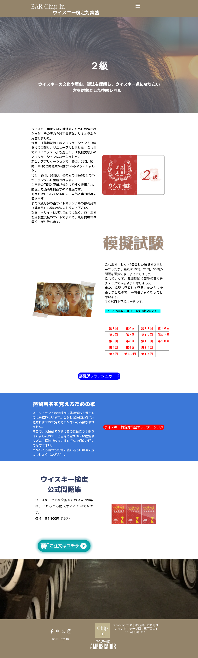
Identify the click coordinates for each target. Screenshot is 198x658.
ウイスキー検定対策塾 (76, 12)
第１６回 (163, 328)
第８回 (130, 341)
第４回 (113, 347)
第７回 (130, 335)
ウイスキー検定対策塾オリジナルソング (133, 427)
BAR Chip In (48, 6)
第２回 (113, 335)
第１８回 (163, 341)
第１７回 (163, 335)
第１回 (113, 328)
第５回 (113, 354)
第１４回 (147, 347)
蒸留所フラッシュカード (99, 375)
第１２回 (147, 335)
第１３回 (147, 341)
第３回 (113, 341)
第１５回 (147, 354)
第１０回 (130, 354)
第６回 (130, 328)
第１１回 (147, 328)
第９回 (130, 347)
